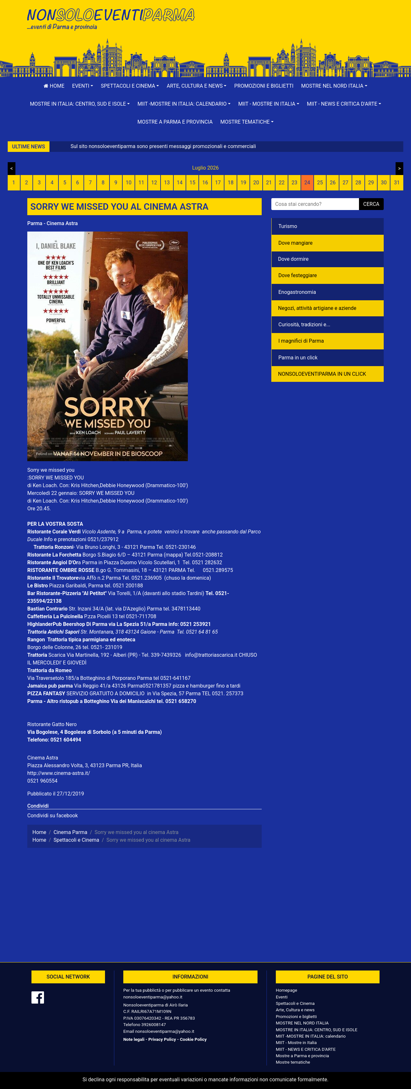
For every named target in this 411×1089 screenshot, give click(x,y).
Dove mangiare (295, 243)
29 (371, 183)
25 (320, 183)
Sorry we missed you (50, 470)
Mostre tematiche (293, 1062)
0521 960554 (42, 781)
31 (397, 183)
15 (192, 183)
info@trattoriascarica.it (211, 655)
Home (54, 86)
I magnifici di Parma (301, 341)
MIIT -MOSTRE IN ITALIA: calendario (311, 1036)
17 (218, 183)
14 (179, 183)
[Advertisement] (297, 26)
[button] (82, 86)
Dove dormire (293, 259)
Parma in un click (298, 358)
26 (333, 183)
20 (256, 183)
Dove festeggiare (297, 275)
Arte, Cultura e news (295, 1009)
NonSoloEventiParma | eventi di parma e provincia (114, 18)
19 (243, 183)
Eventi (282, 996)
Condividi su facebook (52, 815)
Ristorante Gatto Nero (52, 724)
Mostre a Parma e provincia (175, 122)
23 (294, 183)
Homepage (286, 990)
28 (358, 183)
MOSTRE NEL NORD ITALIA (302, 1022)
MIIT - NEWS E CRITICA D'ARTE (306, 1049)
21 (269, 183)
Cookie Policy (193, 1039)
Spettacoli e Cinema (295, 1003)
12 (154, 183)
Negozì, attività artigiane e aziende (317, 308)
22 (281, 183)
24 (307, 183)
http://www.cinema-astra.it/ (58, 773)
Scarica (57, 655)
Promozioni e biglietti (263, 86)
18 (230, 183)
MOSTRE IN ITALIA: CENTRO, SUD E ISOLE (316, 1029)
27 (345, 183)
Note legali (133, 1039)
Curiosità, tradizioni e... (304, 324)
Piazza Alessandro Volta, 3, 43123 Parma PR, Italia (84, 765)
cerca (371, 204)
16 (205, 183)
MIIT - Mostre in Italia (296, 1042)
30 (384, 183)
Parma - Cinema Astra (52, 223)
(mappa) (174, 555)
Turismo (287, 226)
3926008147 (153, 1024)
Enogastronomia (297, 292)
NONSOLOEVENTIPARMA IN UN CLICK (322, 374)
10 (128, 183)
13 (167, 183)
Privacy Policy (162, 1039)
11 (141, 183)
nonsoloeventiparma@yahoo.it (152, 996)
